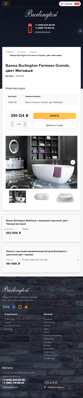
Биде (46, 329)
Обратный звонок (43, 32)
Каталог (22, 52)
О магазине (9, 319)
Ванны (33, 52)
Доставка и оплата (12, 326)
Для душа (48, 342)
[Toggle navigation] (5, 3)
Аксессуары (49, 349)
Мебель (47, 345)
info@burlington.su (55, 387)
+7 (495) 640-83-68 (45, 25)
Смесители (48, 339)
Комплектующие (51, 355)
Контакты (8, 329)
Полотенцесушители (53, 335)
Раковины (48, 319)
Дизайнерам (49, 358)
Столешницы (49, 322)
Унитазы (47, 326)
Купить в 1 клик (54, 125)
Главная (10, 52)
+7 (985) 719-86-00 (44, 28)
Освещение (49, 352)
